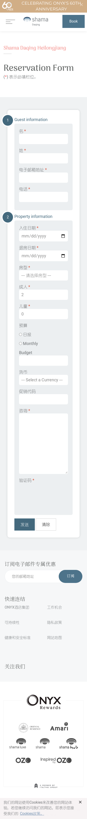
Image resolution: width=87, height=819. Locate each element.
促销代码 (43, 396)
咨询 (43, 441)
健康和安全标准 (18, 637)
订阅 (70, 576)
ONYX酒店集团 (17, 607)
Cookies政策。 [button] (32, 813)
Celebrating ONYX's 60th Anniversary (41, 6)
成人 (43, 292)
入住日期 (43, 233)
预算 (23, 325)
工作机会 (54, 607)
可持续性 (12, 622)
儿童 (43, 311)
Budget (43, 358)
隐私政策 (54, 622)
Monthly (28, 343)
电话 (43, 194)
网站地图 (54, 637)
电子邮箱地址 (43, 175)
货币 (43, 377)
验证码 (26, 480)
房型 (43, 273)
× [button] (80, 802)
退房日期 (43, 253)
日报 (25, 334)
